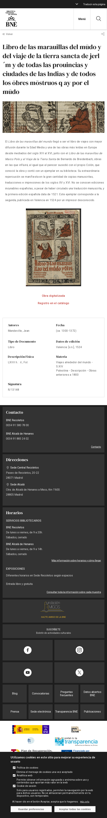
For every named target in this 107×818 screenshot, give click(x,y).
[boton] (77, 4)
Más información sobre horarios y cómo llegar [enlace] (76, 560)
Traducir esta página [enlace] (94, 4)
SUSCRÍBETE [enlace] (53, 629)
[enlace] (11, 26)
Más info (85, 805)
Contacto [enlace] (96, 446)
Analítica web (24, 779)
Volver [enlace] (9, 34)
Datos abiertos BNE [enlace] (92, 693)
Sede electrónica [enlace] (41, 711)
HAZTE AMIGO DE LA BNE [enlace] (53, 617)
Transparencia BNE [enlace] (66, 711)
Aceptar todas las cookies (75, 813)
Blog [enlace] (14, 693)
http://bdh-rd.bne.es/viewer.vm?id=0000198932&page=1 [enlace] (53, 296)
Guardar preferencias (31, 813)
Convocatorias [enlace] (40, 693)
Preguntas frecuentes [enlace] (66, 693)
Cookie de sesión (26, 790)
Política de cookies (27, 771)
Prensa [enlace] (14, 711)
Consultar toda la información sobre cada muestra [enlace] (74, 592)
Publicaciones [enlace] (92, 711)
